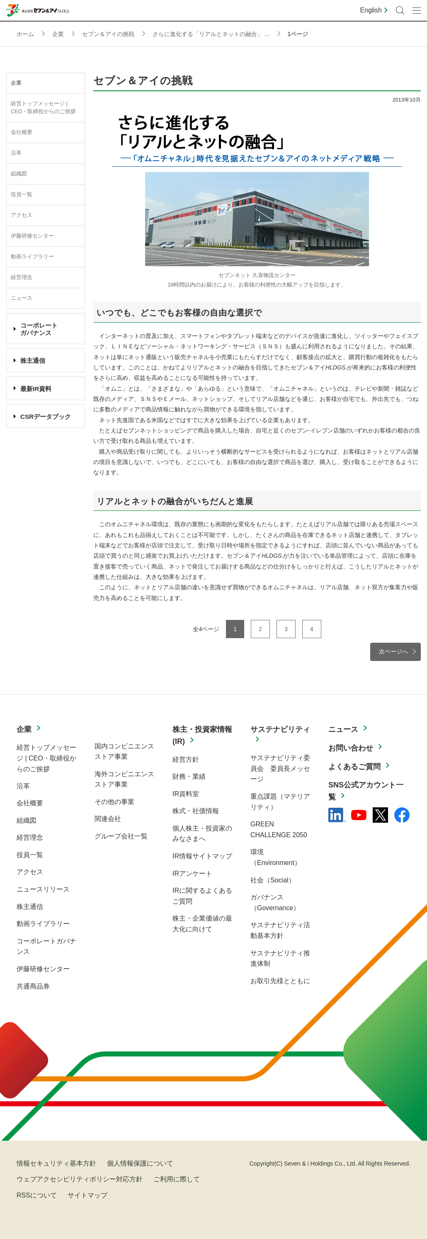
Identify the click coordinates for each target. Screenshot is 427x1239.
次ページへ (393, 651)
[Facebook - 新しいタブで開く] (402, 815)
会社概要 (21, 132)
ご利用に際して (176, 1179)
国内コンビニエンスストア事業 (124, 751)
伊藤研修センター (32, 236)
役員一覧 (21, 194)
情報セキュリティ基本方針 (56, 1163)
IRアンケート (192, 873)
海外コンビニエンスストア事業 (124, 779)
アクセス (21, 215)
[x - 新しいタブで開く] (380, 815)
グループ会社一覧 (121, 836)
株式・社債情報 (195, 810)
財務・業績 (189, 776)
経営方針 (185, 759)
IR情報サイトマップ (202, 856)
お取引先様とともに (280, 980)
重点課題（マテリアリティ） (280, 802)
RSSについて (37, 1195)
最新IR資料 (35, 388)
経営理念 (21, 277)
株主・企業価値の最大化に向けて (202, 924)
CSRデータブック (45, 416)
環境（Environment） (275, 857)
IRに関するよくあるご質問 (202, 896)
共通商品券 (33, 986)
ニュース (21, 298)
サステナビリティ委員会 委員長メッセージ (280, 768)
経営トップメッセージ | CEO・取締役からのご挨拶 (43, 107)
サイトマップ (87, 1195)
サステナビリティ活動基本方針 (280, 930)
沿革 (16, 153)
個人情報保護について (140, 1163)
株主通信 (32, 360)
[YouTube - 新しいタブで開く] (358, 815)
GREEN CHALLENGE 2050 (278, 829)
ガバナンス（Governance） (275, 902)
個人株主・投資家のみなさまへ (202, 834)
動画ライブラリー (32, 257)
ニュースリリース (43, 889)
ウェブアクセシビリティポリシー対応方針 (80, 1179)
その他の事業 (114, 801)
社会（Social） (272, 880)
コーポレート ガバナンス (39, 329)
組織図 (19, 174)
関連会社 (108, 818)
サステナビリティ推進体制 (280, 958)
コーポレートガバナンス (46, 946)
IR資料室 (185, 793)
